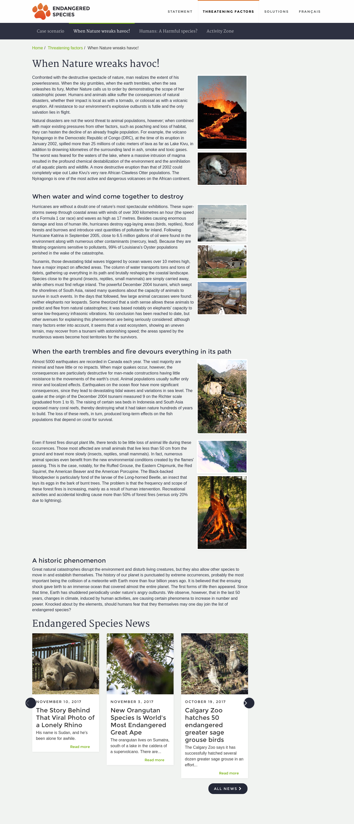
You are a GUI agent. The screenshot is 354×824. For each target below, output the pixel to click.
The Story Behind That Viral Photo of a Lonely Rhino (65, 718)
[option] (65, 695)
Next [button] (249, 703)
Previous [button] (30, 703)
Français (310, 11)
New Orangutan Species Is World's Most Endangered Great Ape (138, 721)
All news (228, 788)
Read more (82, 746)
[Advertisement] (288, 119)
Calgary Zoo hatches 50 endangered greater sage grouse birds (204, 725)
